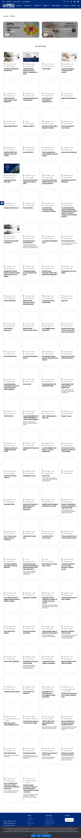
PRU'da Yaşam (31, 823)
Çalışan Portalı (48, 825)
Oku (7, 34)
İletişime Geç (69, 820)
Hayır (39, 835)
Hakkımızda (30, 819)
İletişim (29, 825)
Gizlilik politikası (46, 835)
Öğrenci (29, 821)
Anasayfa (5, 16)
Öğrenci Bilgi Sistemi (50, 823)
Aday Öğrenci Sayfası (50, 821)
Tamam (33, 835)
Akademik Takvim (49, 819)
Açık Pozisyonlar (49, 817)
